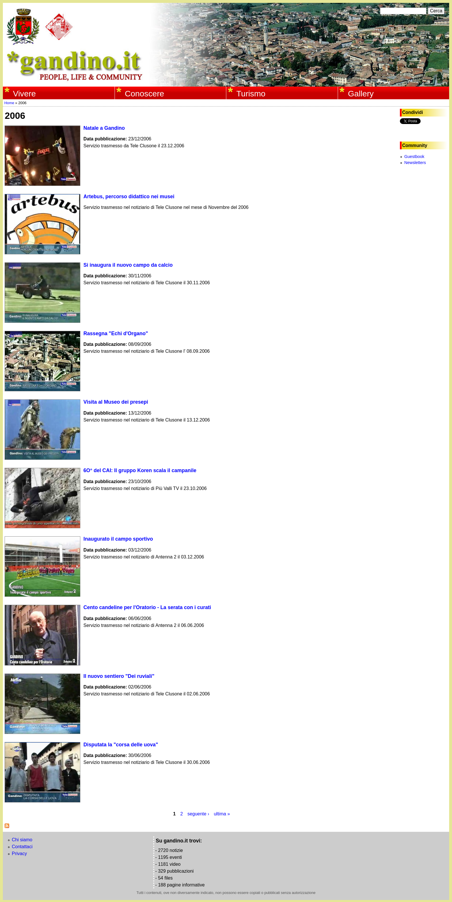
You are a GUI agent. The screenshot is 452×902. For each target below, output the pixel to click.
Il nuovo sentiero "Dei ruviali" (118, 676)
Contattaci (22, 846)
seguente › (198, 813)
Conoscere (144, 93)
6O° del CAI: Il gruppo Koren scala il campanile (139, 470)
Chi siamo (22, 839)
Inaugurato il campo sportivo (118, 539)
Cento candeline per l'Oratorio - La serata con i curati (147, 607)
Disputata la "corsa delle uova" (120, 744)
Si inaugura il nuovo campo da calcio (128, 265)
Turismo (250, 93)
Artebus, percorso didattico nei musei (128, 196)
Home (9, 103)
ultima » (222, 813)
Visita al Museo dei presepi (115, 402)
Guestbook (414, 156)
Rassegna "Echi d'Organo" (115, 333)
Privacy (19, 853)
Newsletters (415, 162)
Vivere (24, 93)
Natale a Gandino (104, 128)
